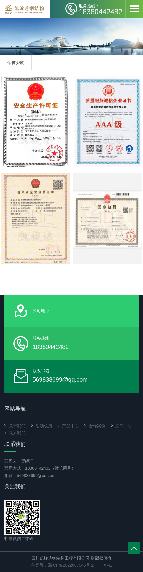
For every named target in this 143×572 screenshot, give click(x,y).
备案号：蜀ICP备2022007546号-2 (62, 565)
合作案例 (97, 425)
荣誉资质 (15, 62)
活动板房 (44, 425)
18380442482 (100, 9)
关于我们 (17, 425)
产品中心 (70, 425)
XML (108, 565)
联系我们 (17, 432)
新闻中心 (123, 425)
